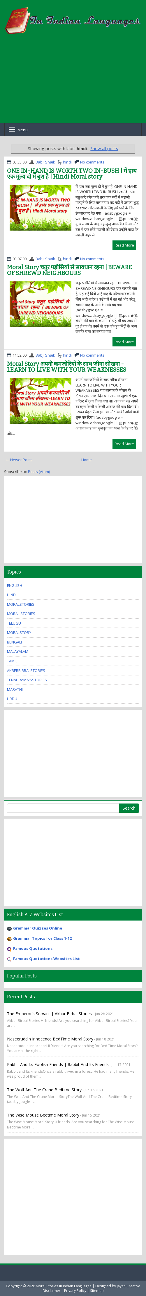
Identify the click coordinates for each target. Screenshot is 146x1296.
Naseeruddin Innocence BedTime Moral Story (50, 1039)
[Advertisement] (73, 82)
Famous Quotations (32, 948)
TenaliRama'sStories (27, 679)
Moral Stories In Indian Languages (64, 1286)
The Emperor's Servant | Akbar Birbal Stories (50, 1013)
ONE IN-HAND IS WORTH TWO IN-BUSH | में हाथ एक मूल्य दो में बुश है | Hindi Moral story (72, 173)
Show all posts (104, 148)
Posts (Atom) (39, 471)
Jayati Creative (128, 1286)
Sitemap (97, 1290)
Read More (124, 245)
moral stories (21, 613)
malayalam (17, 651)
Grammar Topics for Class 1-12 (42, 938)
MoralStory (19, 632)
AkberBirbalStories (26, 670)
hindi (67, 162)
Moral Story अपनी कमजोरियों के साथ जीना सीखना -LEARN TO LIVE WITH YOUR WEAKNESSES (66, 366)
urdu (12, 698)
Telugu (14, 623)
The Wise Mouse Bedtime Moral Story (43, 1115)
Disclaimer (51, 1290)
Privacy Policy (75, 1290)
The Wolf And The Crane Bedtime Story (44, 1089)
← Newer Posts (19, 459)
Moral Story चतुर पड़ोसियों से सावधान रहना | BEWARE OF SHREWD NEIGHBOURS (69, 270)
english (14, 585)
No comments (92, 162)
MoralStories (20, 604)
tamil (12, 661)
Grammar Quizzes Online (37, 928)
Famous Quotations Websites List (46, 958)
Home (86, 459)
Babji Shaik (45, 162)
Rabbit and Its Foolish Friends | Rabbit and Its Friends (58, 1064)
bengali (14, 642)
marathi (15, 689)
